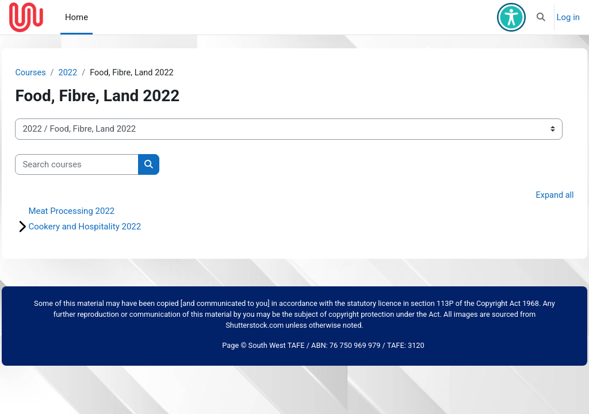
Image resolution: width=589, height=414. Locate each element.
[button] (541, 17)
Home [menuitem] (76, 17)
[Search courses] (103, 164)
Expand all (528, 196)
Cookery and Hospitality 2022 (110, 227)
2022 (95, 73)
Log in (568, 17)
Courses (56, 73)
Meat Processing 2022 (97, 211)
